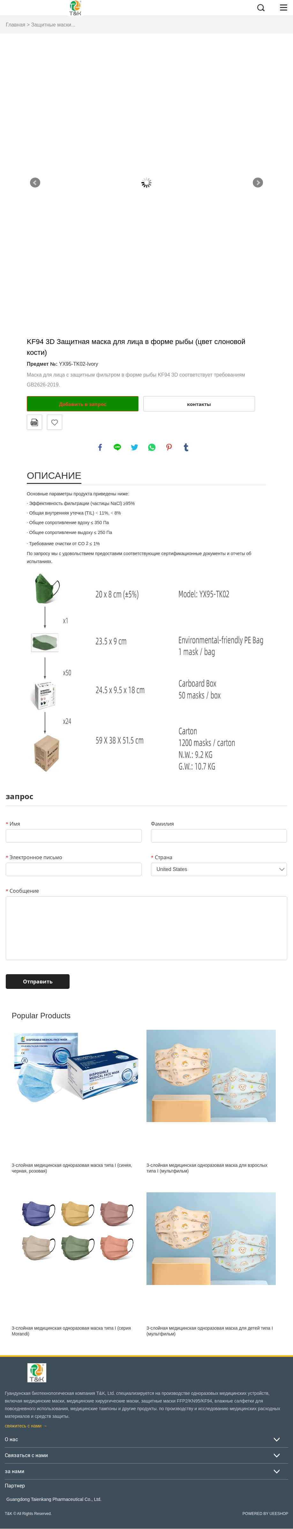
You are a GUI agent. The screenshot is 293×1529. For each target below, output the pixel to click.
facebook (100, 447)
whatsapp (152, 447)
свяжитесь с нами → (26, 1426)
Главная (15, 24)
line (117, 447)
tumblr (186, 447)
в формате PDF (34, 422)
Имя (13, 824)
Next (258, 183)
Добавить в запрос (82, 404)
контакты (199, 404)
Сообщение (22, 891)
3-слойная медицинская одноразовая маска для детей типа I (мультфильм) (209, 1331)
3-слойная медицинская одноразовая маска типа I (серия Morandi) (71, 1331)
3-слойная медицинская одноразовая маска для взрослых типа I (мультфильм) (206, 1168)
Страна (161, 857)
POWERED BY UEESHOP (265, 1514)
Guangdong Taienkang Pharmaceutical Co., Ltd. (53, 1499)
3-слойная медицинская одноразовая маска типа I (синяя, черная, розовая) (72, 1168)
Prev (35, 183)
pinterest (169, 447)
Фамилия (162, 824)
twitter (134, 447)
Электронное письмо (34, 857)
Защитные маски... (53, 24)
